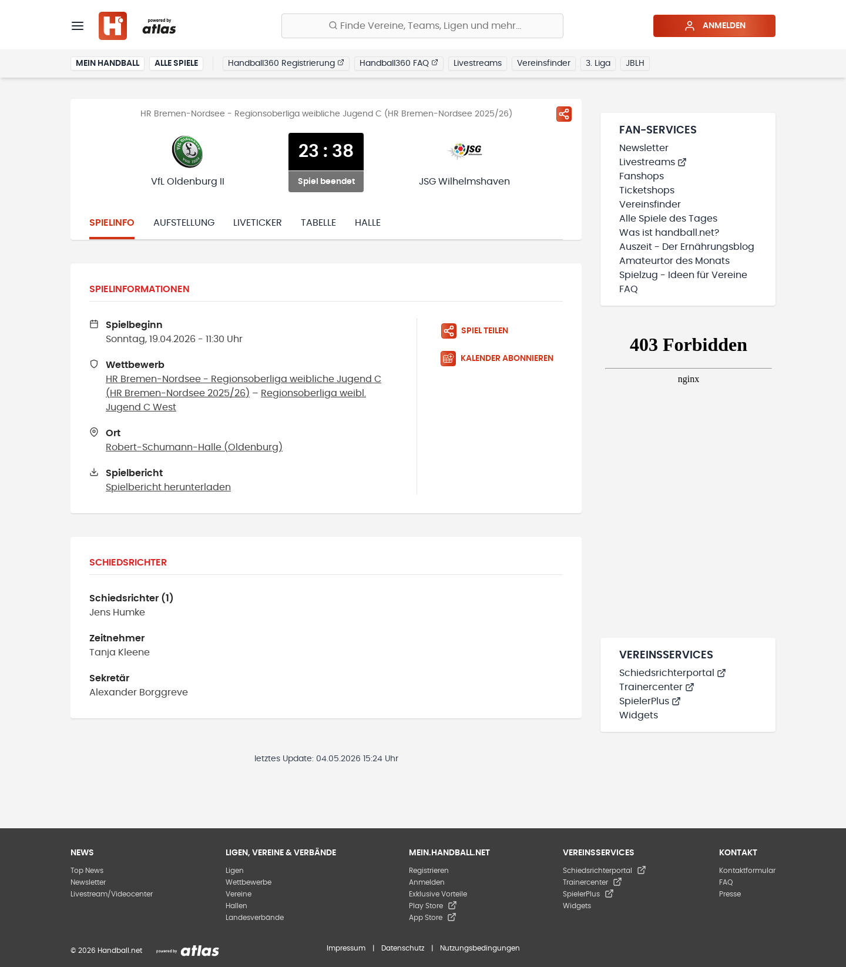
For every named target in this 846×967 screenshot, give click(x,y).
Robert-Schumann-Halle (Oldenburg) (194, 447)
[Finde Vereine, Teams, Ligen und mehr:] (422, 26)
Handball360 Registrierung (286, 62)
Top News (86, 870)
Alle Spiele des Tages (668, 218)
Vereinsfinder (543, 63)
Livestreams (478, 63)
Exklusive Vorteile (438, 894)
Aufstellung (183, 222)
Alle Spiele (176, 63)
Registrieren (429, 870)
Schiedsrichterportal (672, 673)
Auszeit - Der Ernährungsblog (686, 247)
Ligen (235, 870)
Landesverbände (255, 917)
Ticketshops (646, 190)
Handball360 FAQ (399, 62)
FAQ (628, 289)
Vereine (238, 894)
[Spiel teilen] (564, 114)
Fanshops (641, 176)
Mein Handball (107, 63)
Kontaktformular (747, 870)
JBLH (635, 63)
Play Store (433, 905)
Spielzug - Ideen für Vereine (683, 275)
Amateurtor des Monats (674, 261)
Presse (730, 894)
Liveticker (257, 222)
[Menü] (77, 26)
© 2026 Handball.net (106, 950)
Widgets (638, 715)
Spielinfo (112, 222)
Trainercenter (656, 687)
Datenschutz (402, 948)
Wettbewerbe (248, 882)
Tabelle (318, 222)
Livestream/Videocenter (111, 894)
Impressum (346, 948)
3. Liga (598, 63)
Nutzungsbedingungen (480, 948)
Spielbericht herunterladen (168, 487)
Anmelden (715, 26)
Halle (368, 222)
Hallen (236, 905)
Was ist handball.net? (669, 232)
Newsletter (644, 148)
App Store (432, 917)
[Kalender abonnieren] (502, 358)
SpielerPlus (650, 701)
